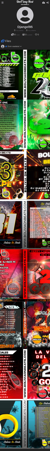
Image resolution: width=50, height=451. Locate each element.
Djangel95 (25, 27)
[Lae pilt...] (43, 2)
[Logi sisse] (47, 2)
